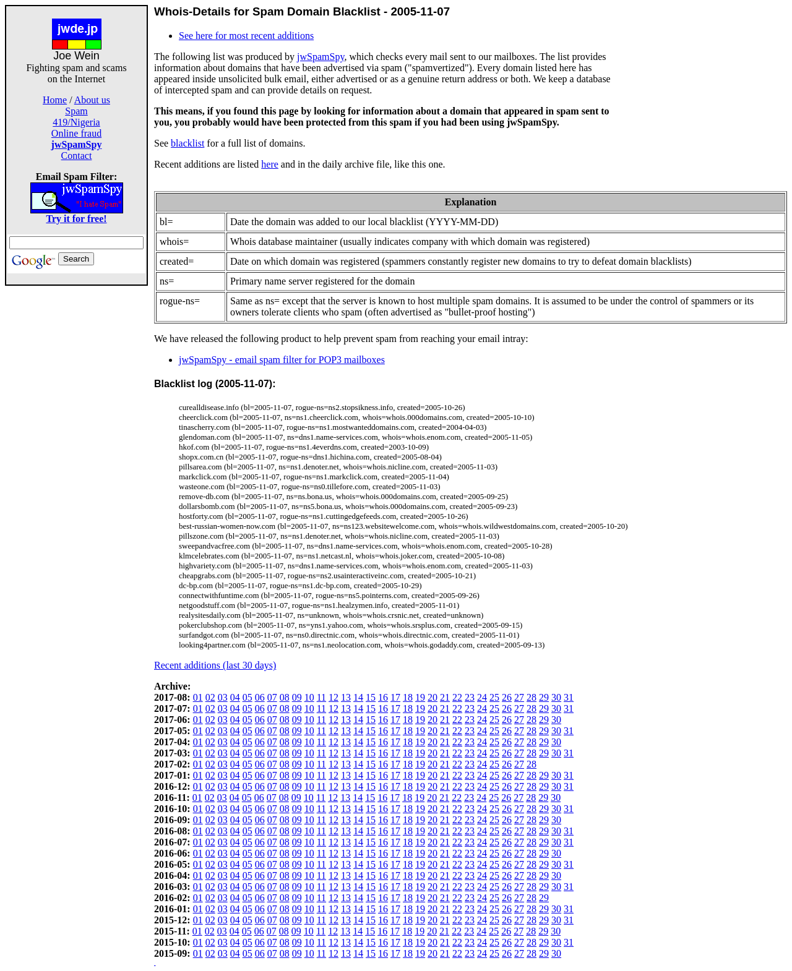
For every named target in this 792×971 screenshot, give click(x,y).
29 (544, 697)
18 (408, 697)
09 (297, 697)
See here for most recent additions (246, 35)
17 (395, 697)
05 (247, 697)
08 (285, 697)
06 (260, 697)
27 (519, 697)
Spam (76, 111)
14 (358, 697)
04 (235, 697)
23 (470, 697)
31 (569, 697)
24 (482, 697)
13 (346, 697)
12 (333, 697)
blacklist (187, 143)
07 (272, 697)
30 (556, 697)
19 (420, 697)
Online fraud (76, 133)
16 (383, 697)
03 (223, 697)
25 (494, 697)
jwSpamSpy (320, 56)
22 (457, 697)
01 (198, 697)
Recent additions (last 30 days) (215, 665)
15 (371, 697)
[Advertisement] (76, 471)
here (269, 164)
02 (210, 697)
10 (309, 697)
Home (55, 100)
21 (445, 697)
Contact (76, 155)
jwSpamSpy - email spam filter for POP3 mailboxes (282, 359)
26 (507, 697)
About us (92, 100)
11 (321, 697)
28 (531, 697)
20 (432, 697)
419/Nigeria (76, 122)
